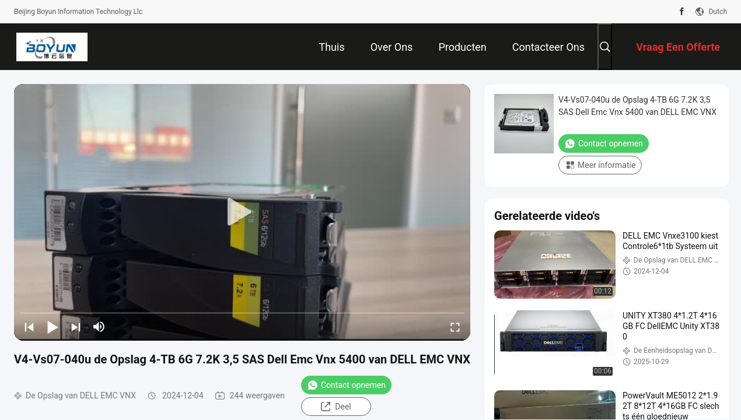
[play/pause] (52, 326)
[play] (242, 212)
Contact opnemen (346, 385)
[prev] (29, 326)
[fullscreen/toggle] (455, 326)
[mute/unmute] (99, 326)
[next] (76, 326)
